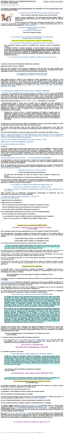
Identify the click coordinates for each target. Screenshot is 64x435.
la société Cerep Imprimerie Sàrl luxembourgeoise (18, 93)
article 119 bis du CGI (33, 405)
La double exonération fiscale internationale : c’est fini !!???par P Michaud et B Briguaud (32, 29)
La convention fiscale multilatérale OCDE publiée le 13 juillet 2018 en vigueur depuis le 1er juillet (32, 37)
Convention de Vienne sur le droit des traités (32, 170)
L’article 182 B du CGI (8, 282)
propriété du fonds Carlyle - (45, 93)
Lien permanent (27, 432)
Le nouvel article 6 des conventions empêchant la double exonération (32, 43)
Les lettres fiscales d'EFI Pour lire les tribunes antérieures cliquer (39, 13)
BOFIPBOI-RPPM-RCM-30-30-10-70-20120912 (33, 408)
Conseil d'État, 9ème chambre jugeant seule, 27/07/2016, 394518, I (32, 353)
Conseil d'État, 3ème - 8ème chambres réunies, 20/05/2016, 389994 (32, 294)
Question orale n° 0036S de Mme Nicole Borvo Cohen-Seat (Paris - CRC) (23, 139)
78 (14, 413)
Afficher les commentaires (56, 1)
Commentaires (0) (34, 432)
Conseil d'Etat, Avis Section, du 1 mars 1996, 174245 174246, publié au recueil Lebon (32, 85)
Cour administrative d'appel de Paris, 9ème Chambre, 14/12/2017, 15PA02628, (25, 90)
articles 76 (6, 413)
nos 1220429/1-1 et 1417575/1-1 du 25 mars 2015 (32, 75)
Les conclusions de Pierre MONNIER (39, 157)
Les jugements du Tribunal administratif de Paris (32, 73)
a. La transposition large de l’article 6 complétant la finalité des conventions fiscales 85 (31, 57)
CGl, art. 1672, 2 (50, 406)
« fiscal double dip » (30, 25)
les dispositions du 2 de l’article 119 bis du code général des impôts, (30, 339)
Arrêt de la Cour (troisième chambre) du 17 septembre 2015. (32, 187)
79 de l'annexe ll (23, 413)
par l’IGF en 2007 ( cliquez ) (29, 100)
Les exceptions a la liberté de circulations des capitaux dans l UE (32, 184)
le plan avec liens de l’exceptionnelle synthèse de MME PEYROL (32, 40)
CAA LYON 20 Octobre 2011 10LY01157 (13, 157)
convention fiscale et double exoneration (15, 432)
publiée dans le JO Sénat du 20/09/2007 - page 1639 (17, 141)
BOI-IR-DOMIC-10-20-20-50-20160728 (33, 398)
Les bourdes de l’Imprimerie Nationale (13, 144)
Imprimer (46, 1)
